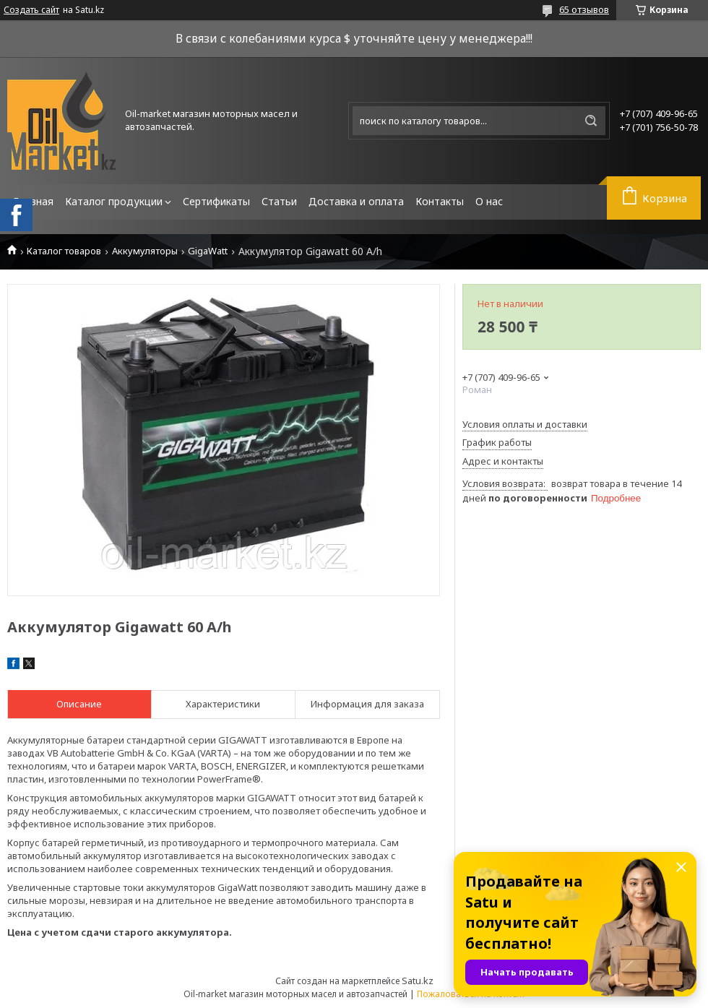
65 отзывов (584, 9)
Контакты (439, 201)
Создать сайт (31, 10)
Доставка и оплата (356, 201)
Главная (33, 201)
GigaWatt (208, 251)
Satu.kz (417, 980)
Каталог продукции (114, 201)
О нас (489, 201)
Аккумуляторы (145, 251)
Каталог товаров (64, 251)
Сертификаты (216, 201)
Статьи (279, 201)
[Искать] (591, 120)
